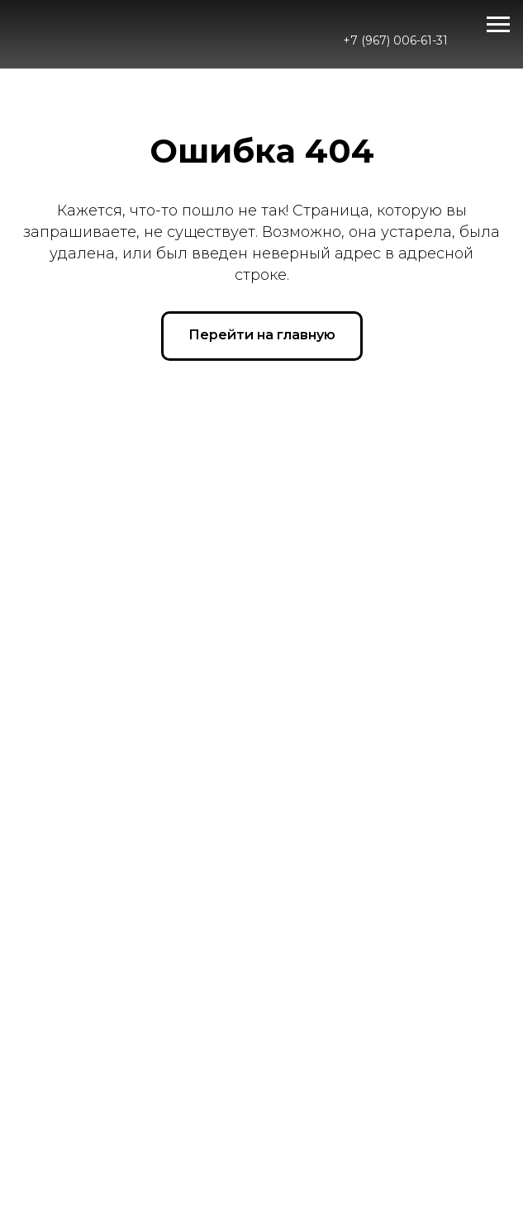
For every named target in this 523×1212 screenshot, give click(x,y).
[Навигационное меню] (498, 25)
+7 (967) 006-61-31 (395, 40)
